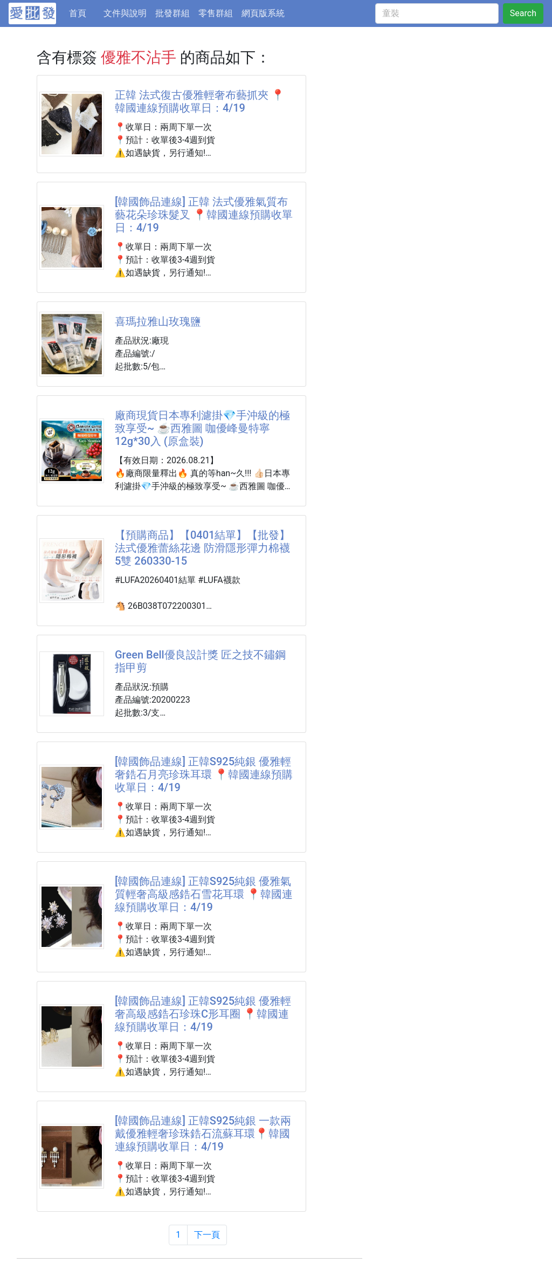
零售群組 (215, 13)
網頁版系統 (263, 13)
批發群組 (172, 13)
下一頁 (207, 1235)
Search (523, 13)
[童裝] (437, 13)
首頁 (84, 12)
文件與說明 (125, 13)
